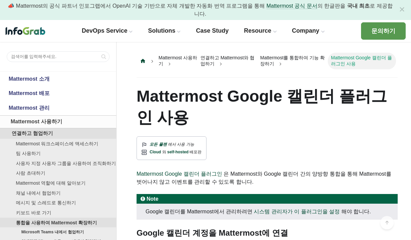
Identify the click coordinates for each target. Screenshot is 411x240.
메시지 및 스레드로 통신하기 (46, 202)
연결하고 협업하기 (32, 133)
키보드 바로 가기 (33, 212)
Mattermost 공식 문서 (291, 6)
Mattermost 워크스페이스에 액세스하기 (57, 143)
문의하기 (383, 31)
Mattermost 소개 (29, 79)
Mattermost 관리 (29, 108)
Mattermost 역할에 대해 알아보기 (51, 183)
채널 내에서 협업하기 (38, 193)
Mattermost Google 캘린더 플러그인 (179, 174)
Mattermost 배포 (29, 93)
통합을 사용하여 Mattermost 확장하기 (56, 222)
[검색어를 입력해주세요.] (58, 56)
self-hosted (178, 152)
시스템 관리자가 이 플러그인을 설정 (297, 211)
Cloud (155, 152)
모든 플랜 (158, 144)
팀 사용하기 (28, 153)
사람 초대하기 (30, 173)
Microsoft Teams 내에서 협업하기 (52, 232)
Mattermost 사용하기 (36, 121)
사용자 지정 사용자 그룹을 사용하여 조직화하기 (66, 163)
